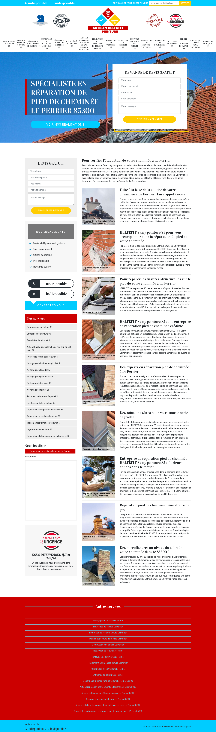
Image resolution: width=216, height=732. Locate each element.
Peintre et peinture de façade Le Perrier (108, 639)
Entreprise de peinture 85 (123, 43)
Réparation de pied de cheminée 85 (59, 43)
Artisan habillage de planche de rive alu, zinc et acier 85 (84, 44)
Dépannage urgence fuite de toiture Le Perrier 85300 (108, 681)
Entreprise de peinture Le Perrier (108, 675)
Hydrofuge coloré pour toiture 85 (195, 43)
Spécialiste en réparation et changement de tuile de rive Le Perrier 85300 (108, 711)
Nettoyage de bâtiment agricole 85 (46, 43)
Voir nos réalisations (65, 124)
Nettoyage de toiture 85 (172, 43)
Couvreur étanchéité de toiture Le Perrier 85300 (108, 699)
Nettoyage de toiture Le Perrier (108, 651)
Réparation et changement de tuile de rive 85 (98, 43)
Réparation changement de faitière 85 (33, 43)
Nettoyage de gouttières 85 (159, 43)
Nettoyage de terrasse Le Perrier (108, 620)
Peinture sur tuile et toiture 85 (134, 43)
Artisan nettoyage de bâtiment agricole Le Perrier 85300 (108, 693)
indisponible (36, 3)
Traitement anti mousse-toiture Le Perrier (108, 663)
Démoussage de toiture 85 (9, 43)
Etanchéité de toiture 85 (71, 43)
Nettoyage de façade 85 (207, 43)
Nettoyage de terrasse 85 (111, 43)
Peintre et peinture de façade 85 (183, 43)
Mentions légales (183, 726)
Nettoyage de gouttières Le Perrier (108, 657)
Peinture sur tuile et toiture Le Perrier (108, 669)
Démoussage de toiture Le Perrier (108, 645)
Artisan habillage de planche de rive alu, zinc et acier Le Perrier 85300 (108, 705)
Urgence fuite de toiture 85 (21, 43)
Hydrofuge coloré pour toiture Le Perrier (108, 633)
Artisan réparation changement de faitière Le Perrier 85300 (108, 687)
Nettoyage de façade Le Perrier (108, 626)
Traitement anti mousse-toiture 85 (146, 43)
